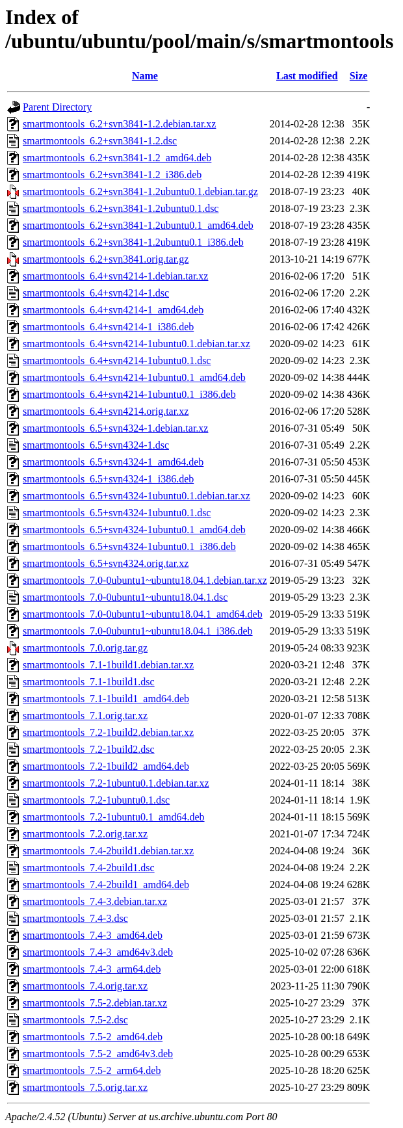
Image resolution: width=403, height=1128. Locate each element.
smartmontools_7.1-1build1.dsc (89, 681)
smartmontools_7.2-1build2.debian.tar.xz (108, 732)
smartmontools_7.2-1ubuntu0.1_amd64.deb (114, 816)
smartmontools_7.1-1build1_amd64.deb (106, 698)
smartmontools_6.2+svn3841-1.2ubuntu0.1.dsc (120, 208)
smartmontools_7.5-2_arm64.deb (92, 1070)
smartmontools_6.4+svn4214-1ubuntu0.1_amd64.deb (134, 377)
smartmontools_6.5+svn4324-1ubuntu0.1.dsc (117, 512)
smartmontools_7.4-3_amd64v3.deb (98, 952)
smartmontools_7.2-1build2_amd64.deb (106, 766)
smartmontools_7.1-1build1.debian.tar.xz (108, 664)
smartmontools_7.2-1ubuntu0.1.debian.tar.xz (116, 783)
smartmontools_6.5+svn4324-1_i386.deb (108, 478)
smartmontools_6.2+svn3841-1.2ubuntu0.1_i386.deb (133, 242)
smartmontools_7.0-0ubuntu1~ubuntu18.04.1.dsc (125, 597)
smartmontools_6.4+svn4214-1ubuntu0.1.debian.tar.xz (136, 343)
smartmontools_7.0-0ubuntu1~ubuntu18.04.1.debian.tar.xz (145, 580)
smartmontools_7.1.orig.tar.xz (85, 715)
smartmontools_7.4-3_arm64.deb (92, 969)
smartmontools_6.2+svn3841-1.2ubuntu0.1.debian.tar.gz (140, 191)
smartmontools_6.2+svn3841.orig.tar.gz (105, 259)
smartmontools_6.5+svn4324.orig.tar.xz (105, 563)
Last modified (307, 75)
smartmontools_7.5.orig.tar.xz (85, 1087)
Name (145, 75)
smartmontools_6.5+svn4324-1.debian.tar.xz (115, 428)
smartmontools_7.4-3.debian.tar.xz (95, 901)
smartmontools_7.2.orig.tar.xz (85, 833)
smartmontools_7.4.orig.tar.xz (85, 985)
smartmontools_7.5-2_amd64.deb (92, 1036)
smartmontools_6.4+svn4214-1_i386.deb (108, 326)
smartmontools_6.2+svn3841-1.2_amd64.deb (117, 157)
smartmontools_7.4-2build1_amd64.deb (106, 884)
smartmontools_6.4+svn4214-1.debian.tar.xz (115, 276)
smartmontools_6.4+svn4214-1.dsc (96, 292)
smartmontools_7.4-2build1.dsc (89, 867)
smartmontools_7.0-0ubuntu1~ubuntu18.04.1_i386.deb (138, 630)
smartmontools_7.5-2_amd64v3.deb (98, 1053)
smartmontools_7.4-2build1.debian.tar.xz (108, 850)
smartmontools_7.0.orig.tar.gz (85, 647)
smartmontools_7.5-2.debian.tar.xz (95, 1002)
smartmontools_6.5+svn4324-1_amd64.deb (113, 461)
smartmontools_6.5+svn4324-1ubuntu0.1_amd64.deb (134, 529)
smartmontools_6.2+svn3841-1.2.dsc (100, 140)
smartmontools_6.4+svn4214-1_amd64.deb (113, 309)
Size (359, 75)
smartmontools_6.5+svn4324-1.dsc (96, 445)
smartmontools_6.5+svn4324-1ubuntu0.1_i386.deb (129, 546)
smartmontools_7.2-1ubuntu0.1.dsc (96, 800)
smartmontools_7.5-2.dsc (75, 1019)
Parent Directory (57, 106)
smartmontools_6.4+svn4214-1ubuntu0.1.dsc (117, 360)
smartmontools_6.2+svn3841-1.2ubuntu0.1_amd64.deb (138, 225)
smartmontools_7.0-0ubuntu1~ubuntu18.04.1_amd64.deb (143, 614)
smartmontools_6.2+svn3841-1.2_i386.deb (112, 174)
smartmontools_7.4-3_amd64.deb (92, 935)
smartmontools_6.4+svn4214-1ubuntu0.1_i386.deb (129, 394)
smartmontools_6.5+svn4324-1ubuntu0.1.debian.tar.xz (136, 495)
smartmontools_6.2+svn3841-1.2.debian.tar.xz (119, 123)
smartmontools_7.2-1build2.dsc (89, 749)
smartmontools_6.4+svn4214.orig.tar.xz (105, 411)
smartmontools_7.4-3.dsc (75, 918)
